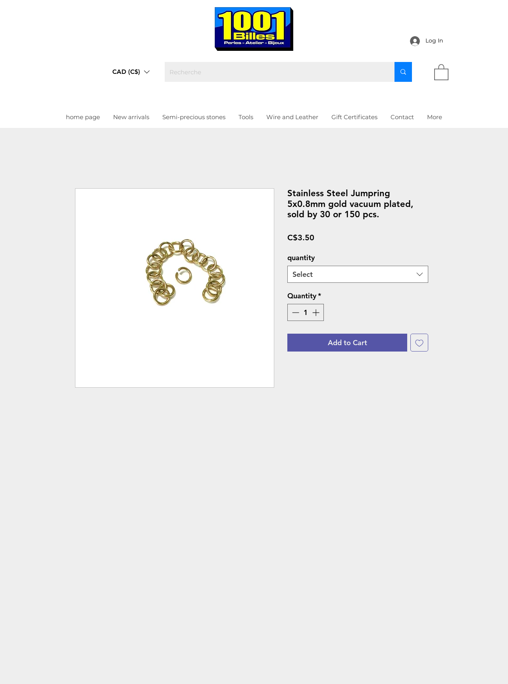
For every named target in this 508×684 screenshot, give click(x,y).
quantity (301, 257)
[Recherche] (273, 72)
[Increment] (316, 312)
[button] (131, 72)
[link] (441, 71)
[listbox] (131, 72)
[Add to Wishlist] (419, 343)
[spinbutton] (305, 312)
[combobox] (357, 274)
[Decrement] (295, 312)
